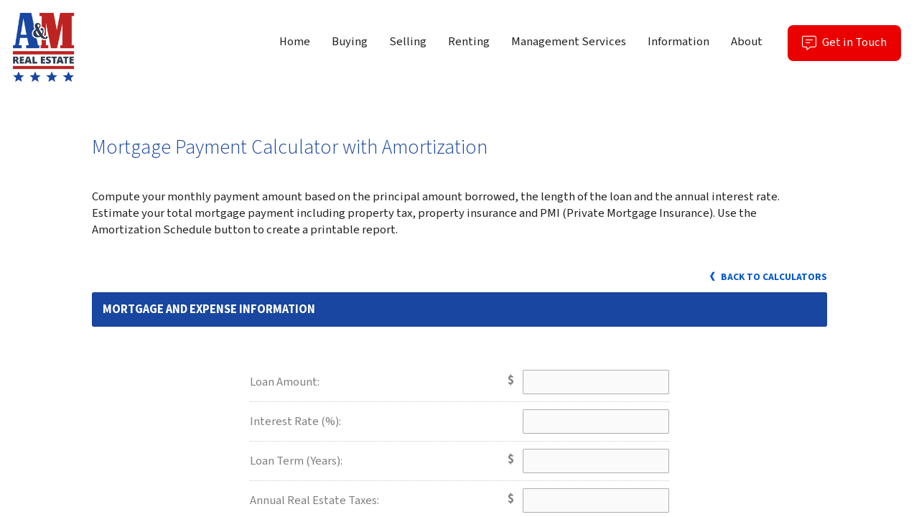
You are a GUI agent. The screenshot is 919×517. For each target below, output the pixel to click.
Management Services (568, 41)
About (746, 41)
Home (294, 41)
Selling (407, 41)
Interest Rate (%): (295, 421)
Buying (350, 41)
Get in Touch (851, 47)
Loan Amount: (284, 382)
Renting (469, 41)
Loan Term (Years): (296, 461)
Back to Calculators (767, 277)
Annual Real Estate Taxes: (314, 500)
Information (678, 41)
